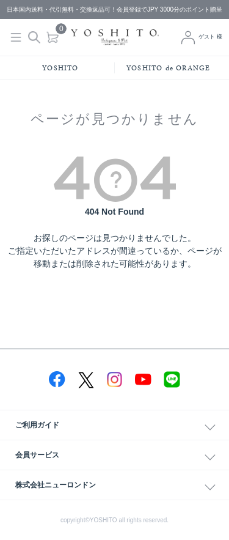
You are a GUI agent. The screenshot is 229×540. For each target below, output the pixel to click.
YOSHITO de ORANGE (168, 68)
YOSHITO (60, 68)
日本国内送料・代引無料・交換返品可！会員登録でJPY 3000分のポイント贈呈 (114, 9)
